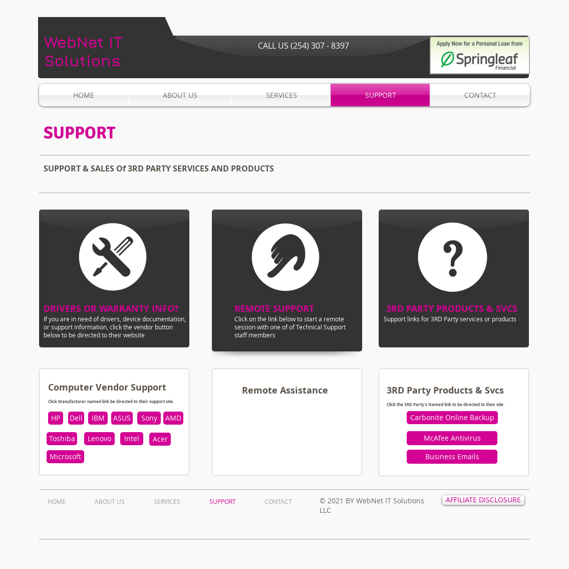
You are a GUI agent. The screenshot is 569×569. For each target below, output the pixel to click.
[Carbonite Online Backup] (452, 417)
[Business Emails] (452, 457)
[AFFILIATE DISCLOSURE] (483, 500)
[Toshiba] (62, 438)
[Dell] (76, 418)
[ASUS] (122, 418)
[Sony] (149, 418)
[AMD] (173, 418)
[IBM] (98, 418)
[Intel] (131, 438)
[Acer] (160, 439)
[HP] (55, 418)
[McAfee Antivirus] (452, 438)
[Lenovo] (99, 438)
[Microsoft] (65, 456)
